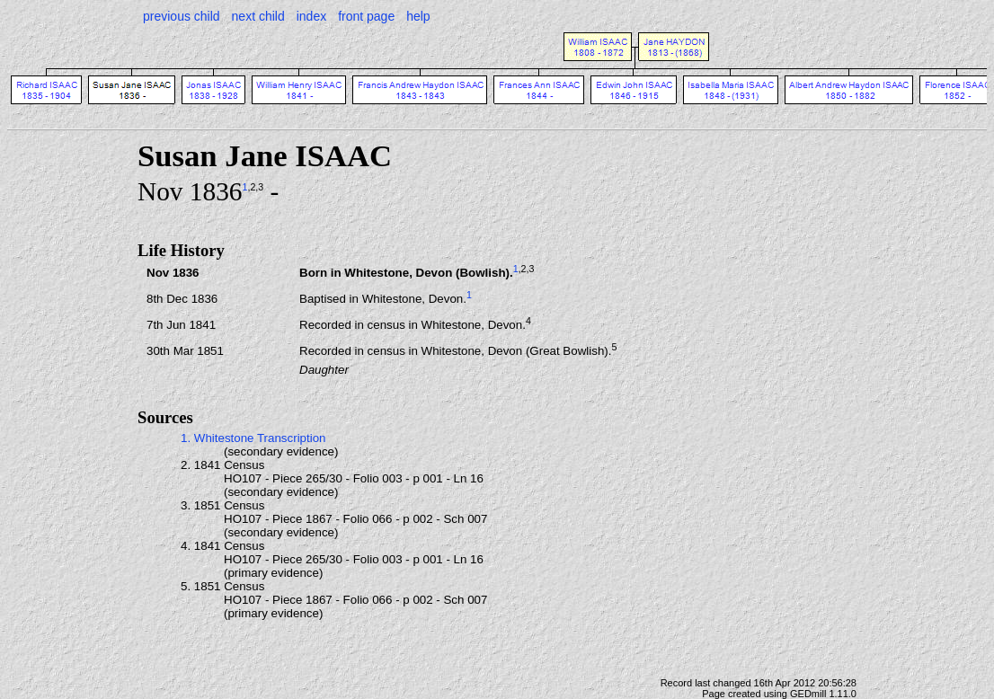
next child (258, 16)
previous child (181, 16)
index (311, 16)
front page (366, 16)
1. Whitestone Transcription (253, 438)
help (418, 16)
